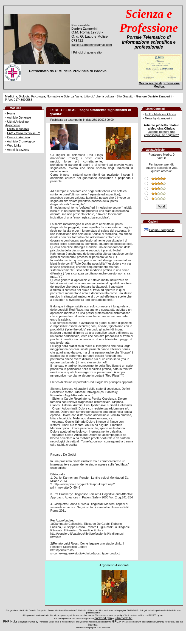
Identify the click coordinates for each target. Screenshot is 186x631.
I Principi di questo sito (86, 52)
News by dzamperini (158, 118)
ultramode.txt (124, 618)
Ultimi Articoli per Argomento (17, 123)
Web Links (14, 145)
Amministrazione (18, 149)
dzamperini (75, 119)
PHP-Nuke (10, 621)
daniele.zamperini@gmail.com (91, 44)
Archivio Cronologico (21, 141)
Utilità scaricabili (18, 129)
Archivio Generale (19, 117)
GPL (115, 621)
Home (11, 113)
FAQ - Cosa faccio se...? (23, 133)
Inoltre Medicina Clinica (160, 114)
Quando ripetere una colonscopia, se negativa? (161, 133)
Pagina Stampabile (161, 230)
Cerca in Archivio (18, 137)
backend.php (103, 618)
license (92, 624)
